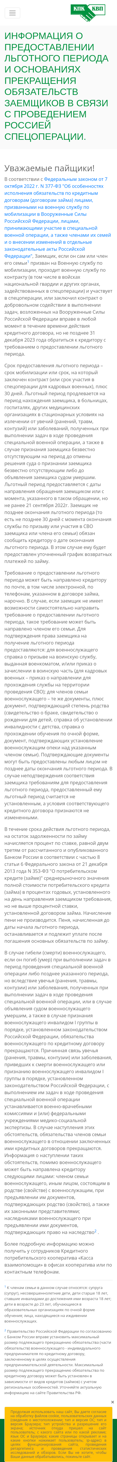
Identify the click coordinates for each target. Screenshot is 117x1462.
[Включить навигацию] (12, 13)
